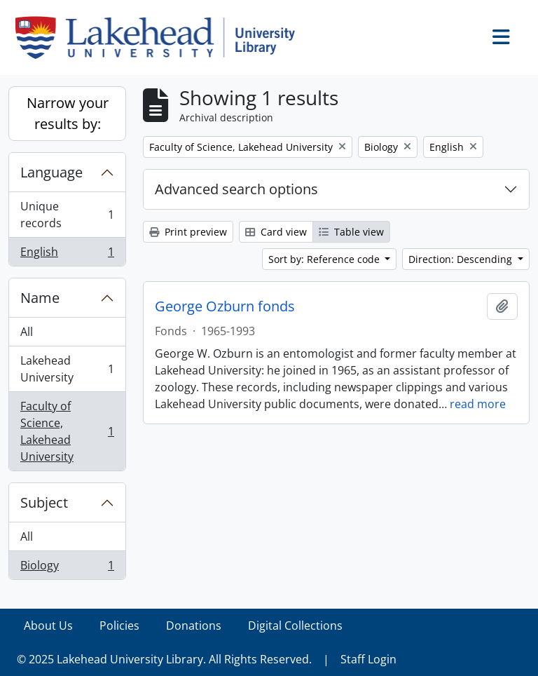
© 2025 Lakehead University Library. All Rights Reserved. (164, 659)
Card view (276, 231)
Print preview (188, 231)
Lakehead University (67, 369)
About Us (48, 625)
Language (51, 172)
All (26, 331)
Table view (351, 231)
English (67, 254)
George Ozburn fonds (225, 306)
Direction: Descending (461, 259)
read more (478, 404)
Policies (119, 625)
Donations (193, 625)
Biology (67, 568)
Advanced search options (236, 189)
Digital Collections (295, 625)
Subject (44, 502)
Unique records (67, 214)
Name (40, 297)
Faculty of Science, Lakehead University (67, 431)
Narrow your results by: (68, 113)
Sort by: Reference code (325, 259)
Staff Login (368, 659)
